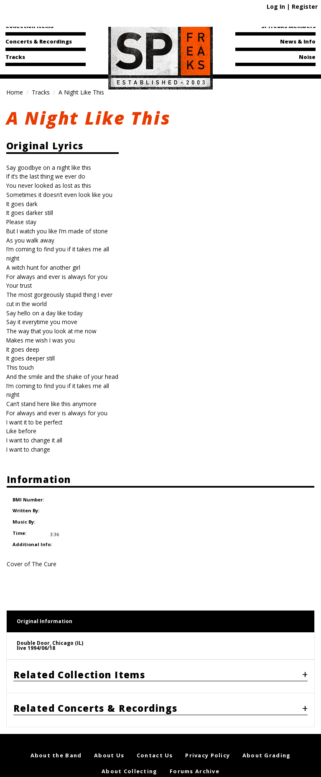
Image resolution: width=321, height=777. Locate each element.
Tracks (15, 57)
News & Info (298, 41)
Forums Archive (194, 730)
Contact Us (155, 714)
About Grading (266, 714)
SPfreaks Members (288, 26)
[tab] (160, 635)
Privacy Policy (207, 714)
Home (14, 92)
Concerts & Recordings (38, 41)
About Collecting (129, 730)
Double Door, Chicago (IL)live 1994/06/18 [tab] (50, 604)
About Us (109, 714)
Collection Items (29, 26)
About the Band (56, 714)
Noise (307, 57)
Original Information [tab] (44, 580)
